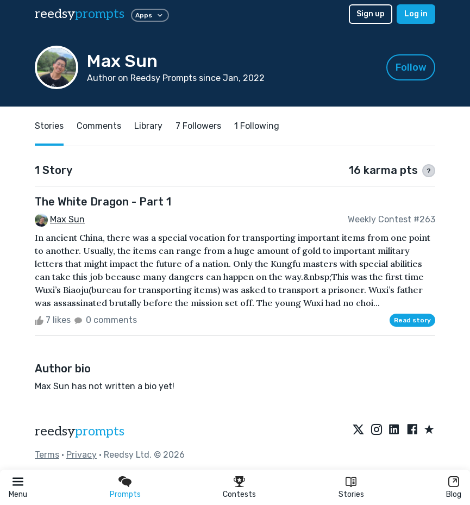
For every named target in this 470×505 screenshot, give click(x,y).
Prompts (125, 494)
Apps (150, 15)
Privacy (81, 455)
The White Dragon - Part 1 (103, 201)
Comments (99, 126)
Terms (47, 455)
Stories (351, 494)
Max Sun (67, 219)
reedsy (79, 431)
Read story (412, 320)
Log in (416, 13)
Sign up (370, 13)
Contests (239, 494)
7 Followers (198, 126)
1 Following (256, 126)
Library (148, 126)
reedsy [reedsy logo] (79, 14)
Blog (453, 494)
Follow (411, 67)
